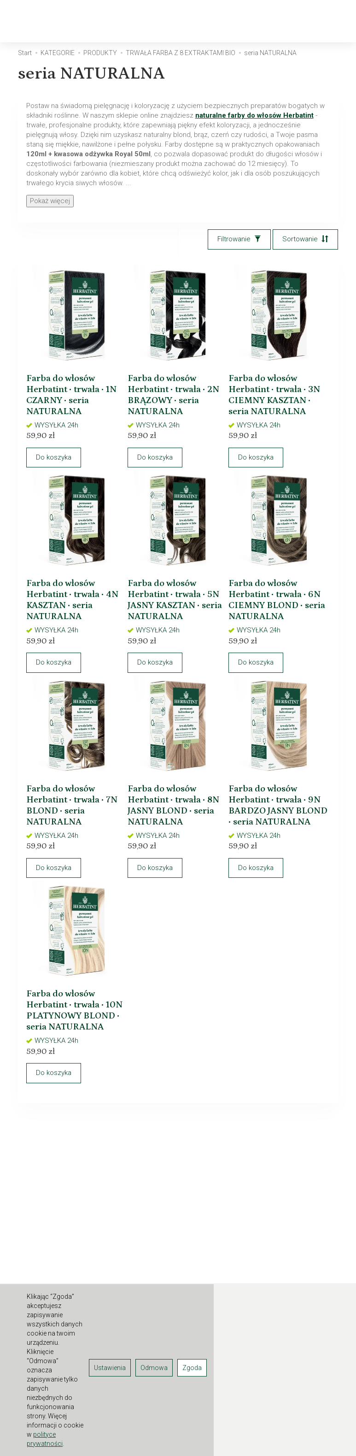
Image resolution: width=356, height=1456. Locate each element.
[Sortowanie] (305, 239)
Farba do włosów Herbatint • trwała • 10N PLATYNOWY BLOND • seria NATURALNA (73, 1057)
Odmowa (154, 1367)
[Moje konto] (332, 21)
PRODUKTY (173, 21)
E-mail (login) (266, 1221)
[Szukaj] (284, 21)
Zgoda (192, 1367)
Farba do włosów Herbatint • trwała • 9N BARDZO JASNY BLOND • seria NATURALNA (276, 837)
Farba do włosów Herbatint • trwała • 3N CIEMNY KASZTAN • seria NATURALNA (276, 396)
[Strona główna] (54, 21)
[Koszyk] (308, 21)
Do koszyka (62, 464)
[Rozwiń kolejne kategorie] (215, 21)
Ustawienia (110, 1367)
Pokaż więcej (50, 201)
